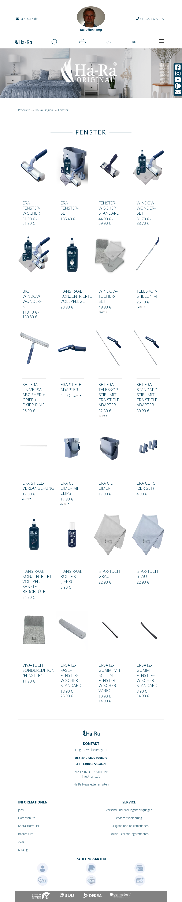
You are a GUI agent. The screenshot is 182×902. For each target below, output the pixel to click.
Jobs (21, 810)
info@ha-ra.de (91, 777)
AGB (21, 842)
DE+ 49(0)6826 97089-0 (91, 758)
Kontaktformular (28, 826)
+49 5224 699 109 (150, 19)
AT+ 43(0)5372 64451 (91, 764)
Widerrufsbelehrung (129, 818)
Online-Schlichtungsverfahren (129, 834)
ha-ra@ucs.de (27, 19)
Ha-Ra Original (44, 110)
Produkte (24, 110)
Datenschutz (26, 818)
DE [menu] (134, 42)
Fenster (63, 110)
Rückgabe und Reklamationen (129, 826)
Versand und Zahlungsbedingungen (129, 810)
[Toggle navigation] (161, 41)
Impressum (25, 834)
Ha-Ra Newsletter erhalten (91, 784)
